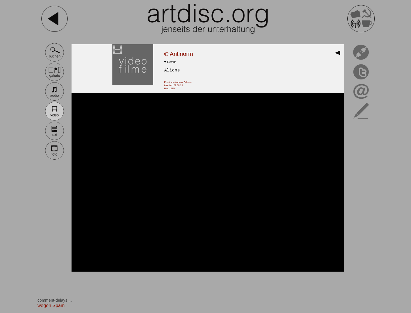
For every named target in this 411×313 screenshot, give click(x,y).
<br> (208, 182)
